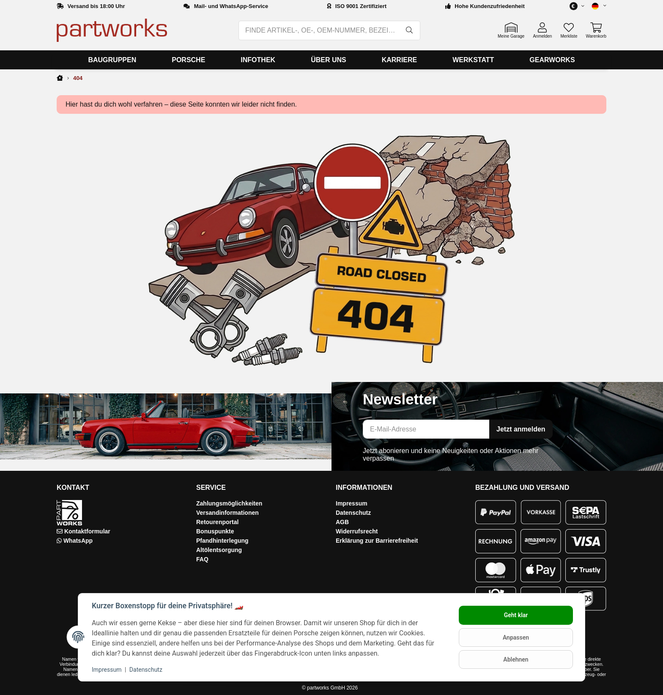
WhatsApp (78, 540)
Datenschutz (353, 512)
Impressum (351, 503)
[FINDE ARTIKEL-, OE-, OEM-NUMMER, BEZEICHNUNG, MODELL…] (319, 30)
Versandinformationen (227, 512)
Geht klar (516, 615)
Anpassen (516, 637)
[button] (595, 6)
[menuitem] (112, 59)
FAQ (202, 559)
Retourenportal (217, 522)
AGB (342, 522)
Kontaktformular (87, 531)
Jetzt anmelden (520, 429)
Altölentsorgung (219, 550)
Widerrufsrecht (357, 531)
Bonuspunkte (215, 531)
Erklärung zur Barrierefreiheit (377, 540)
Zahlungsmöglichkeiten (229, 503)
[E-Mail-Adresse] (426, 429)
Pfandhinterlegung (222, 540)
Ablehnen (515, 659)
